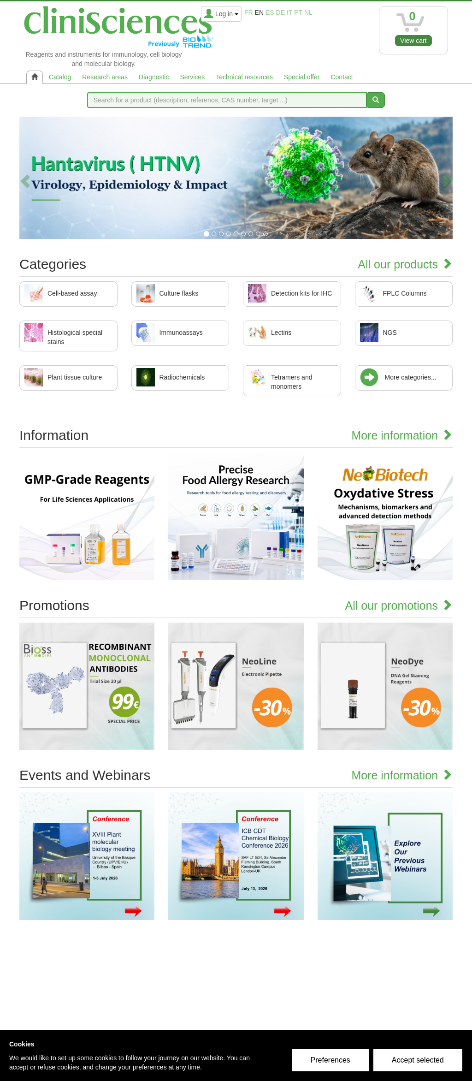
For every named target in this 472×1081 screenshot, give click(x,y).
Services (192, 77)
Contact (341, 77)
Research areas (105, 77)
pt (298, 12)
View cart (413, 40)
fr (248, 12)
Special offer (302, 77)
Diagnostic (154, 77)
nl (308, 12)
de (280, 12)
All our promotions (399, 605)
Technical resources (244, 77)
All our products (405, 264)
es (270, 12)
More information (402, 435)
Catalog (60, 77)
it (289, 12)
